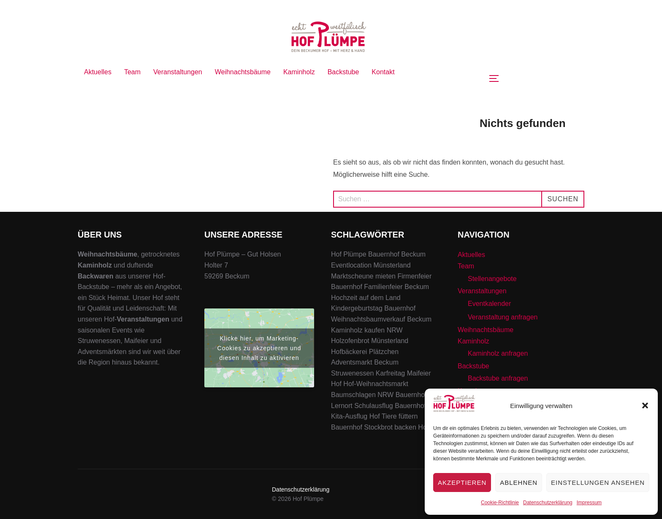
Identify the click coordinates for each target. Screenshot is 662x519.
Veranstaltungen (177, 78)
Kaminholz (299, 78)
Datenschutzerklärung (547, 502)
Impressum (589, 502)
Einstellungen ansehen (598, 482)
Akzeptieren (462, 482)
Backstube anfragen (498, 378)
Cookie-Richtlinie (500, 502)
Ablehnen (518, 482)
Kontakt (383, 72)
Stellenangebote (492, 278)
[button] (645, 405)
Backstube (343, 78)
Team (132, 78)
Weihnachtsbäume (243, 72)
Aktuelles (97, 72)
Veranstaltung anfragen (502, 317)
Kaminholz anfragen (498, 353)
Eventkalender (489, 303)
